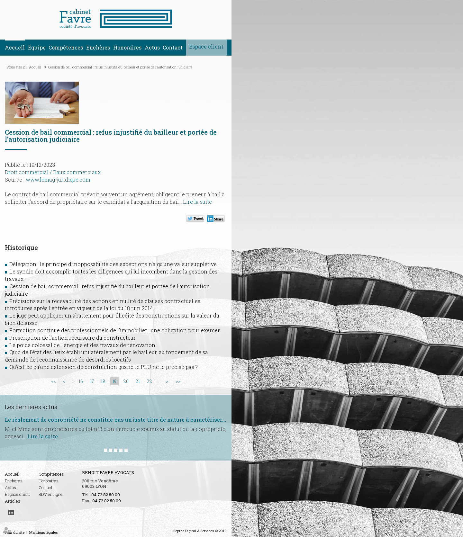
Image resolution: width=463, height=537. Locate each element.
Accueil (15, 47)
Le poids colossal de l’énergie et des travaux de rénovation (82, 345)
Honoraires (127, 47)
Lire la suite (197, 201)
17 (92, 381)
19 (114, 381)
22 (149, 381)
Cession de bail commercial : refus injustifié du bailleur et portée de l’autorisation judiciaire (120, 67)
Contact (173, 47)
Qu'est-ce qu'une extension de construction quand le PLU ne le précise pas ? (103, 366)
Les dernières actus (31, 407)
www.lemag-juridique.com (58, 179)
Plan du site (14, 532)
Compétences (66, 47)
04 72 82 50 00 (105, 494)
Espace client (206, 46)
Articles (12, 501)
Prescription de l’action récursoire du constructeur (72, 337)
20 (126, 381)
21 (138, 381)
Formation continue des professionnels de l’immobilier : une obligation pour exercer (114, 330)
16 (81, 381)
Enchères (98, 47)
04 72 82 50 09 (106, 501)
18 (103, 381)
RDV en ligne (51, 494)
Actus (152, 47)
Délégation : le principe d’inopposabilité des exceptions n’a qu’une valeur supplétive (113, 264)
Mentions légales (43, 532)
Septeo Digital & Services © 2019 (200, 530)
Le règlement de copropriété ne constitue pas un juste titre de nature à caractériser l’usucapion (116, 420)
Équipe (37, 47)
